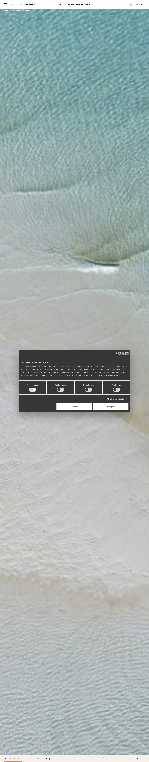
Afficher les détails (115, 399)
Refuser (74, 407)
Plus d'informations (108, 375)
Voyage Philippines (13, 758)
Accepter (111, 407)
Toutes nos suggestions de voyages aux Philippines (123, 759)
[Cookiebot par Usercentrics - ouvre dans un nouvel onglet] (118, 353)
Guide (39, 758)
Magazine (50, 758)
